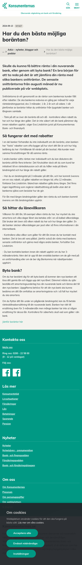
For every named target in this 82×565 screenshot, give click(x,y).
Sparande (7, 418)
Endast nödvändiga (25, 543)
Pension (6, 423)
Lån (4, 408)
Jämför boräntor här (12, 321)
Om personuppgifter (13, 497)
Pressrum (7, 492)
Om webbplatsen (11, 502)
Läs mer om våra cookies (31, 522)
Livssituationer (10, 398)
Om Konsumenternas (13, 487)
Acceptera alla (22, 533)
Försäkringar (9, 403)
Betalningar (8, 413)
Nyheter (6, 445)
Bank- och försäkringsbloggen (18, 465)
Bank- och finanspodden (15, 455)
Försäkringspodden (12, 460)
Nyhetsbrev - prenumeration (17, 450)
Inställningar (21, 553)
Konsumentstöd (10, 393)
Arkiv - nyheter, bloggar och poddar (23, 51)
